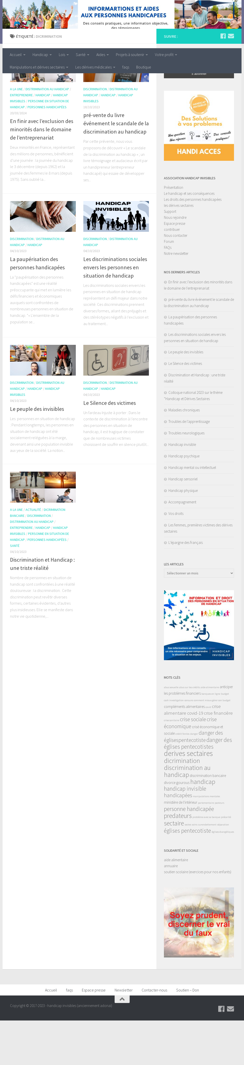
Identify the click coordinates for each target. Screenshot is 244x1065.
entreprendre (21, 140)
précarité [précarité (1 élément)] (226, 861)
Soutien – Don (187, 1034)
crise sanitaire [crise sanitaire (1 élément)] (171, 764)
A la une (16, 134)
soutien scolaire (176, 916)
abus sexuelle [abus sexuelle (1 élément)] (171, 731)
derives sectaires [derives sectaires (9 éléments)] (188, 797)
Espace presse (174, 268)
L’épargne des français (185, 587)
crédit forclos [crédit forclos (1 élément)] (182, 778)
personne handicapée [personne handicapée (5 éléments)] (189, 853)
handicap (43, 140)
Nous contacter (175, 280)
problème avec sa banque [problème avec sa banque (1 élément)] (206, 861)
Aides (100, 54)
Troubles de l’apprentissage (189, 466)
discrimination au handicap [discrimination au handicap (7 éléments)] (187, 815)
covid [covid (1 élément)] (208, 751)
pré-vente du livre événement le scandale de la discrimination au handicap (116, 168)
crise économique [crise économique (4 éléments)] (190, 767)
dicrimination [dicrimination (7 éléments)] (182, 805)
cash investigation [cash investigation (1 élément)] (174, 744)
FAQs (167, 292)
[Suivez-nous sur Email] (231, 81)
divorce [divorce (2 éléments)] (169, 827)
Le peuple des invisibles (37, 453)
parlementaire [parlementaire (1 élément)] (206, 847)
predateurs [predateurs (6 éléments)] (178, 860)
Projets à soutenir (130, 54)
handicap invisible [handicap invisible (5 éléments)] (185, 833)
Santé (81, 54)
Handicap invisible (182, 489)
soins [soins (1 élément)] (194, 869)
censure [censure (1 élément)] (188, 744)
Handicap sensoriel (182, 523)
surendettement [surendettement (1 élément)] (207, 869)
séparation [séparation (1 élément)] (223, 869)
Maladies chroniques (184, 454)
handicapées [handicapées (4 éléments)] (178, 839)
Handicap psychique (183, 500)
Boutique (143, 67)
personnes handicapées (47, 152)
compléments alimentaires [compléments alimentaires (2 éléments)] (184, 751)
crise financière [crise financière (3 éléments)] (218, 757)
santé (15, 590)
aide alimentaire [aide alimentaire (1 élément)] (210, 731)
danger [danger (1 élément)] (194, 778)
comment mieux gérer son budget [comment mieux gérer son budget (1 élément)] (212, 744)
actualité (33, 554)
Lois (62, 54)
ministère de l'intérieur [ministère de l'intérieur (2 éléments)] (180, 846)
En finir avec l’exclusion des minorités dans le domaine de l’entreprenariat (41, 174)
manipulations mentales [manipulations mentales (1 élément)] (206, 840)
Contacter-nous (154, 1034)
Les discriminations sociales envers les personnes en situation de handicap (115, 312)
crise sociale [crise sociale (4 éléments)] (193, 763)
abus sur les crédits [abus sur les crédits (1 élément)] (189, 731)
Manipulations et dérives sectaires (37, 67)
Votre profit (164, 54)
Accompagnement (182, 546)
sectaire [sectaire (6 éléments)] (174, 868)
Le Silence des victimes (109, 447)
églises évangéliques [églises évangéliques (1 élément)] (223, 876)
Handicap (40, 54)
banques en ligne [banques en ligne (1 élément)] (210, 738)
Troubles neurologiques (186, 477)
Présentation (173, 232)
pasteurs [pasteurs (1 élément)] (219, 847)
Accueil (16, 54)
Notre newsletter (176, 298)
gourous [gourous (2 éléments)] (182, 827)
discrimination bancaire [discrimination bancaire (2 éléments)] (208, 820)
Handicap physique (183, 535)
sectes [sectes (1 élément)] (188, 869)
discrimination (95, 134)
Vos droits (175, 558)
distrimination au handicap (47, 134)
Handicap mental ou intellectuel (192, 512)
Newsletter (124, 1034)
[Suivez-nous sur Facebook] (223, 81)
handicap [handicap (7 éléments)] (202, 826)
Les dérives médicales (93, 67)
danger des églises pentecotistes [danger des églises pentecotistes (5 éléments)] (198, 788)
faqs (125, 67)
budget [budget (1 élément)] (225, 738)
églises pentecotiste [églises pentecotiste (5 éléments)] (187, 875)
